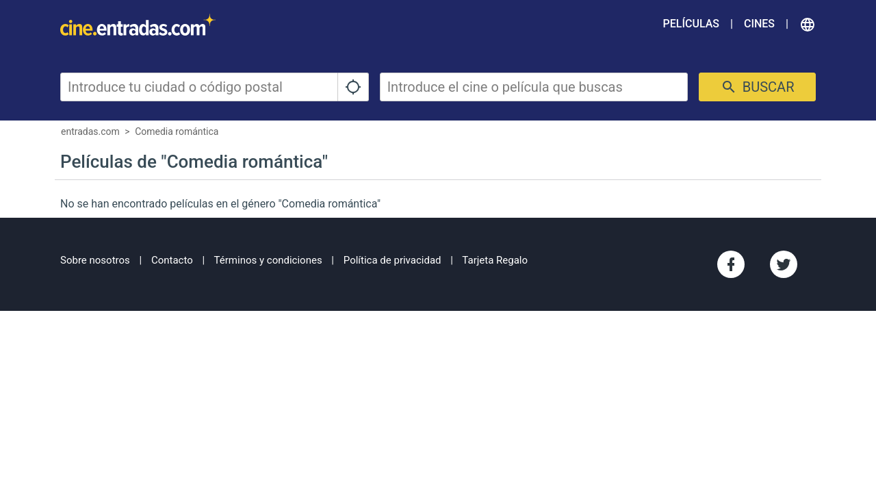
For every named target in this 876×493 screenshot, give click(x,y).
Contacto (172, 260)
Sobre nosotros (95, 260)
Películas (691, 23)
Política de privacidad (392, 260)
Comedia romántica (176, 131)
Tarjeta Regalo (495, 260)
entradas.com (90, 131)
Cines (759, 23)
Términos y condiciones (268, 260)
